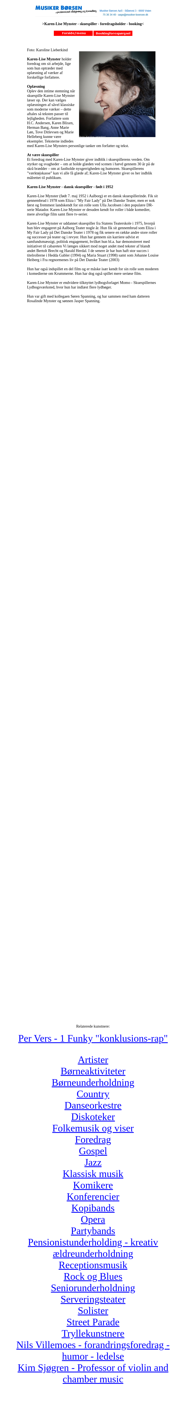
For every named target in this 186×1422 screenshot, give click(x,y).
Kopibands (93, 1207)
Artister (93, 1059)
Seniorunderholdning (93, 1287)
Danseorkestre (93, 1105)
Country (93, 1093)
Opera (93, 1219)
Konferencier (93, 1196)
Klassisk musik (93, 1173)
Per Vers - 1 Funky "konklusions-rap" (93, 1038)
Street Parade (93, 1321)
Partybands (93, 1230)
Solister (93, 1310)
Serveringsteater (93, 1299)
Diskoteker (93, 1116)
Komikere (93, 1185)
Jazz (93, 1162)
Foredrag (93, 1139)
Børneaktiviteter (93, 1071)
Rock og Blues (93, 1276)
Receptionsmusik (93, 1264)
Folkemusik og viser (93, 1128)
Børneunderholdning (93, 1082)
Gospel (93, 1150)
